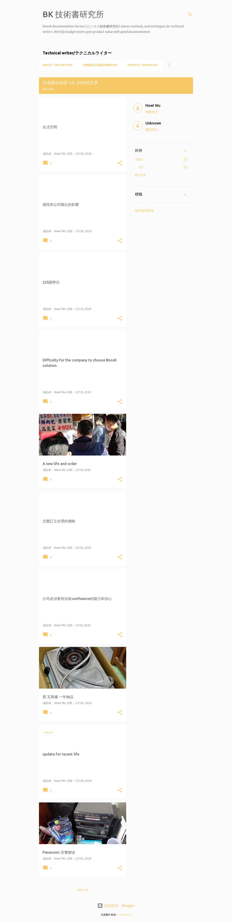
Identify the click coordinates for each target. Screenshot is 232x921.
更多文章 (82, 889)
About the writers (57, 64)
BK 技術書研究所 (73, 14)
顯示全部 (48, 89)
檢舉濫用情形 (144, 211)
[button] (120, 163)
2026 (139, 159)
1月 (141, 167)
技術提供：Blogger (116, 906)
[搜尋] (190, 14)
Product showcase (143, 64)
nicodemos (124, 914)
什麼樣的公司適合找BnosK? (100, 64)
